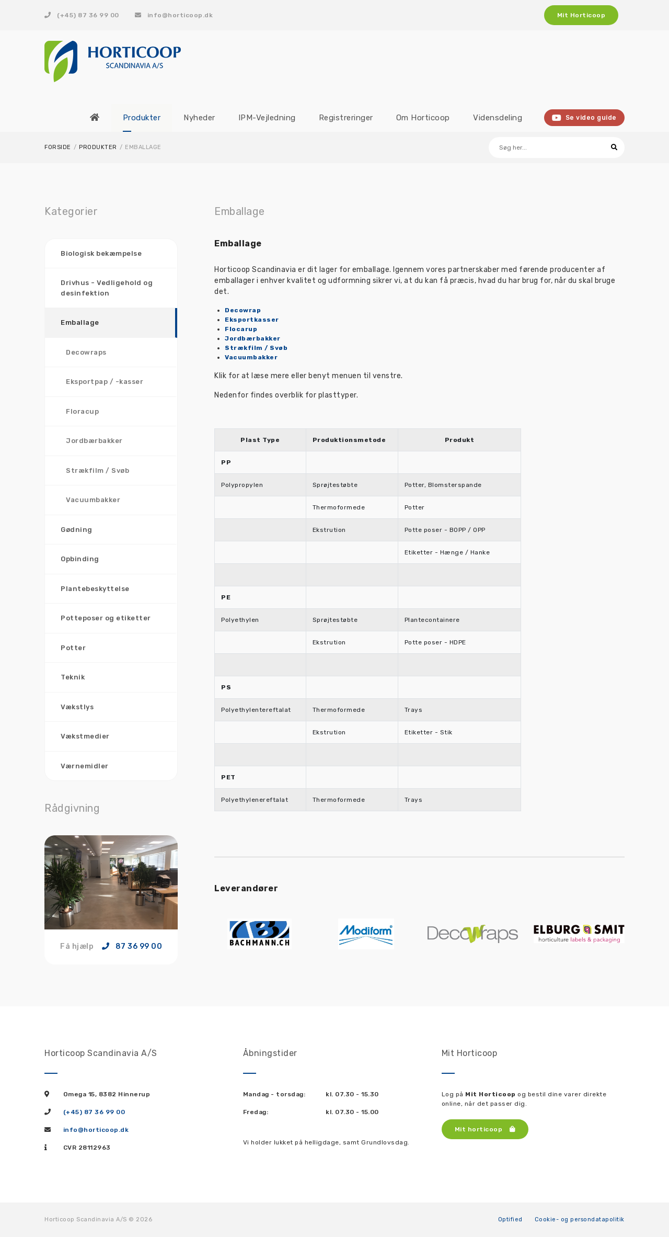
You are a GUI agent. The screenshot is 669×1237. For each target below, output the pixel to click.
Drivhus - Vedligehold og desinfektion (107, 288)
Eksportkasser (252, 319)
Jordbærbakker (94, 441)
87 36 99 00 (132, 947)
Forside (57, 147)
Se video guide (584, 118)
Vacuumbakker (93, 500)
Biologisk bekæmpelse (101, 253)
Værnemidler (85, 766)
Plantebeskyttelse (95, 589)
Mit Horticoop (581, 15)
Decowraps (86, 352)
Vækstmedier (85, 736)
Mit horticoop (485, 1129)
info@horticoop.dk (174, 15)
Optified (510, 1219)
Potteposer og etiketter (106, 618)
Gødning (77, 530)
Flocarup (241, 329)
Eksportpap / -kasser (104, 381)
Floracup (82, 411)
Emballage (80, 322)
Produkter (98, 147)
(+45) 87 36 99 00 (81, 15)
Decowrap (243, 310)
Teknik (73, 677)
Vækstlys (77, 707)
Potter (73, 648)
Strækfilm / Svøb (97, 470)
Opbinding (80, 559)
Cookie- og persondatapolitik (580, 1219)
